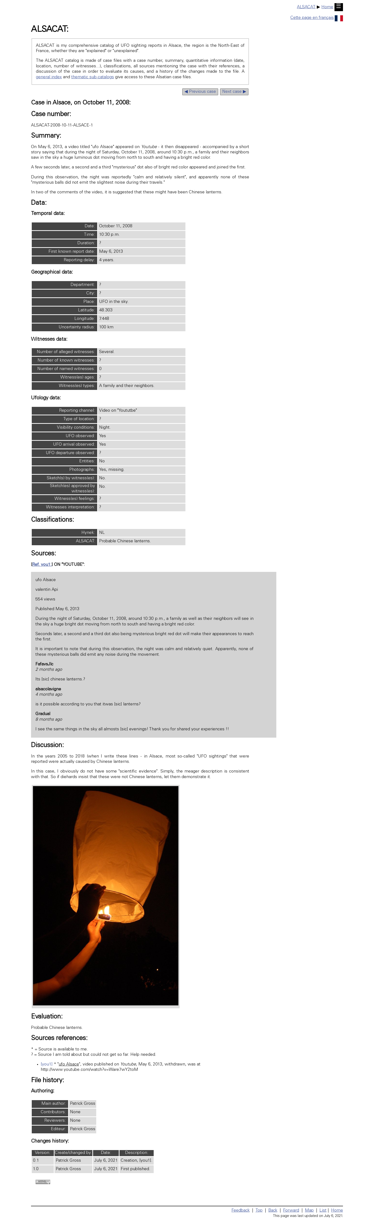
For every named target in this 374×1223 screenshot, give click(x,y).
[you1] (47, 1064)
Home (327, 7)
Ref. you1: (42, 565)
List (322, 1210)
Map (309, 1210)
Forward (291, 1210)
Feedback (240, 1210)
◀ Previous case (200, 92)
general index (49, 77)
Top (259, 1210)
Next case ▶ (234, 92)
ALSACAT (306, 7)
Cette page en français (316, 18)
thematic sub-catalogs (92, 77)
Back (272, 1210)
